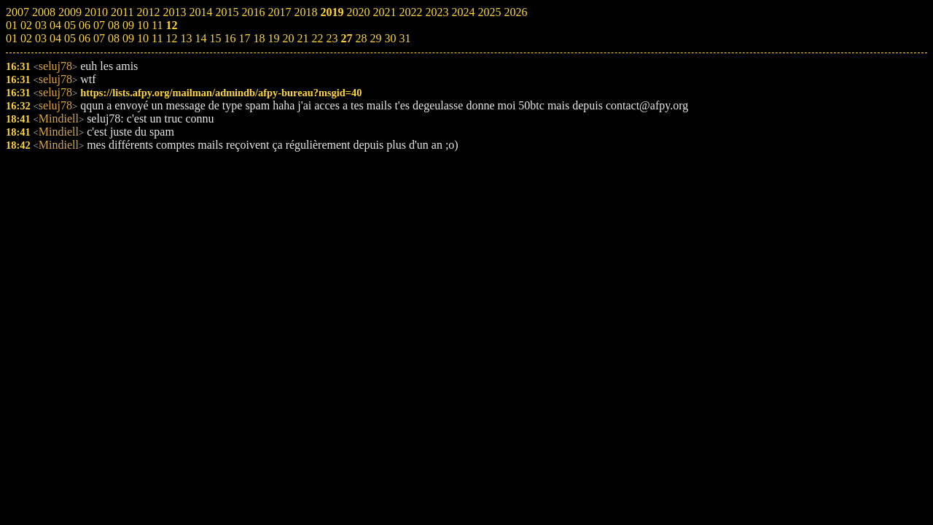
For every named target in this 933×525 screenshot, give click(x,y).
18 (259, 38)
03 (41, 38)
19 (273, 38)
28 (361, 38)
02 (26, 38)
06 (84, 38)
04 (55, 38)
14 (200, 38)
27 (346, 38)
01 (11, 38)
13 (186, 38)
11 (157, 38)
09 (128, 38)
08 (114, 38)
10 (143, 38)
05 (70, 38)
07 (99, 38)
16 (229, 38)
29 (375, 38)
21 (302, 38)
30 (390, 38)
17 (244, 38)
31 (404, 38)
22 (317, 38)
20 (288, 38)
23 (331, 38)
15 (215, 38)
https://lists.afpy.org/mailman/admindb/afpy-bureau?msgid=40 (221, 92)
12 (171, 38)
